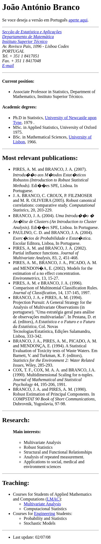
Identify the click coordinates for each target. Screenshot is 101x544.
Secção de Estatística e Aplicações (32, 32)
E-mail (8, 65)
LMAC (53, 499)
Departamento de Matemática (28, 36)
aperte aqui (78, 20)
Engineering (44, 513)
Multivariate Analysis (42, 504)
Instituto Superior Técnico (24, 41)
